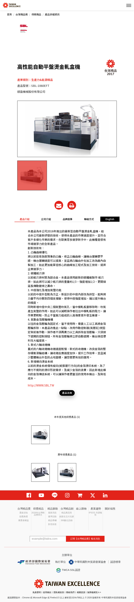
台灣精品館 (67, 508)
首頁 (9, 14)
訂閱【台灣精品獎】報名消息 (85, 538)
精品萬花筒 (66, 513)
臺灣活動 (52, 516)
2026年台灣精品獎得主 (37, 514)
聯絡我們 (70, 592)
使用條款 (47, 592)
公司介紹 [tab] (46, 219)
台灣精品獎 (22, 14)
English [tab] (110, 219)
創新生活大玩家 (66, 516)
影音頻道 (52, 524)
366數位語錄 (67, 520)
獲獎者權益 (23, 520)
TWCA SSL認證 (68, 570)
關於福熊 (110, 508)
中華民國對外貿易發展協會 (87, 562)
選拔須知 (23, 513)
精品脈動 (52, 508)
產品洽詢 (67, 393)
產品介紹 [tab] (24, 219)
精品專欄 (52, 520)
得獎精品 (36, 14)
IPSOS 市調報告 (95, 514)
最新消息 (52, 513)
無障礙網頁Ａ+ (94, 592)
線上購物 (81, 508)
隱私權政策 (59, 592)
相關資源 (81, 592)
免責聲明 (36, 592)
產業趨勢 (96, 508)
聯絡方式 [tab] (89, 219)
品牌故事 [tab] (67, 219)
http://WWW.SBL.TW (41, 385)
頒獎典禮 (23, 516)
